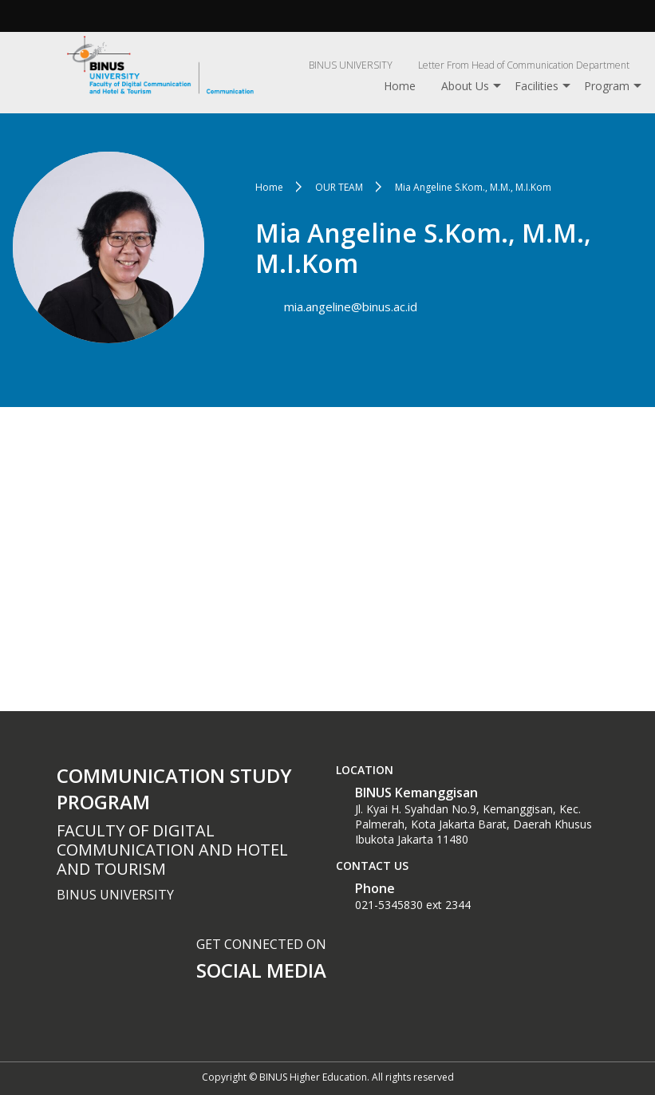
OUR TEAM (339, 187)
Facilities (536, 85)
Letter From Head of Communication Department (523, 65)
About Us (465, 85)
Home (400, 85)
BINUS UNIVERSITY (351, 65)
